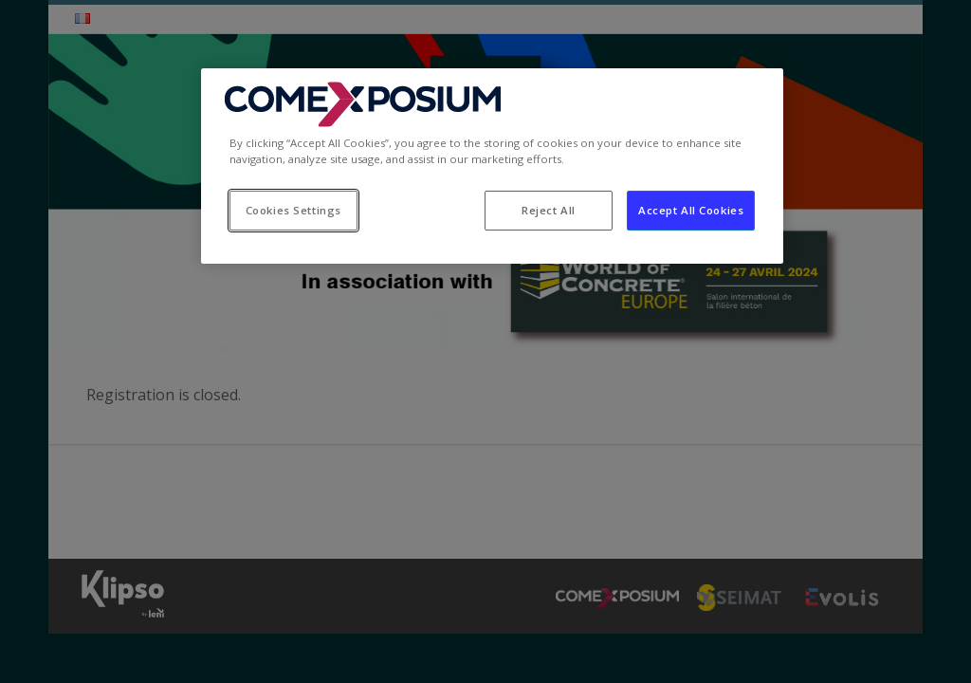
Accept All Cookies (690, 210)
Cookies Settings (293, 210)
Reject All (549, 210)
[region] (492, 166)
